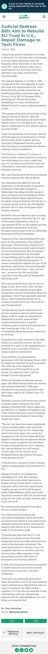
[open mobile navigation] (4, 16)
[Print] (12, 621)
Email (36, 621)
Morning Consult (18, 612)
